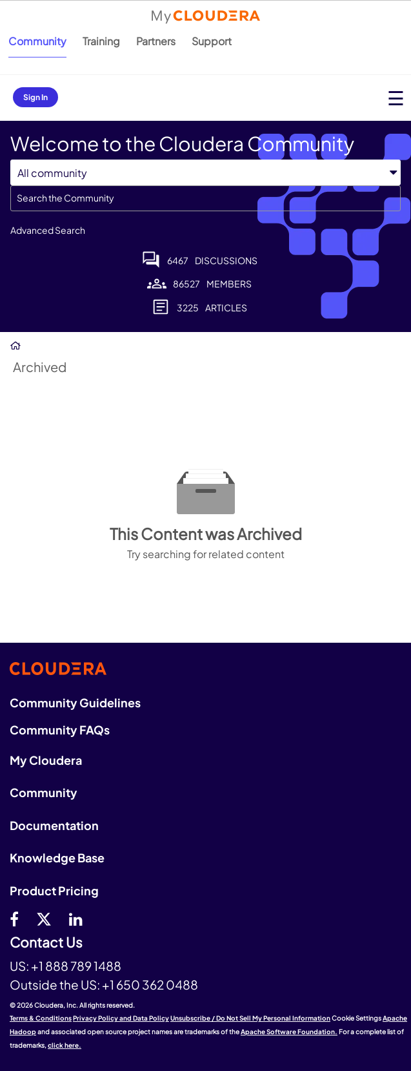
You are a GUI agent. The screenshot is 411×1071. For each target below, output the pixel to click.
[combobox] (205, 198)
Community (37, 41)
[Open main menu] (396, 97)
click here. (64, 1045)
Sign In (35, 97)
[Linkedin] (76, 918)
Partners (155, 41)
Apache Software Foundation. (289, 1031)
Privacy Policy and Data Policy (121, 1018)
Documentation (54, 825)
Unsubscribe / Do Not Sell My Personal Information (250, 1018)
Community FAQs (60, 729)
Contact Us (46, 942)
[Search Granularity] (205, 173)
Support (212, 41)
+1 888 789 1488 (76, 965)
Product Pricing (54, 890)
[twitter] (44, 918)
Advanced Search (47, 230)
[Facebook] (14, 918)
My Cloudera (46, 760)
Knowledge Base (57, 857)
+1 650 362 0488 (150, 984)
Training (101, 41)
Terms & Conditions (41, 1018)
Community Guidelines (75, 702)
